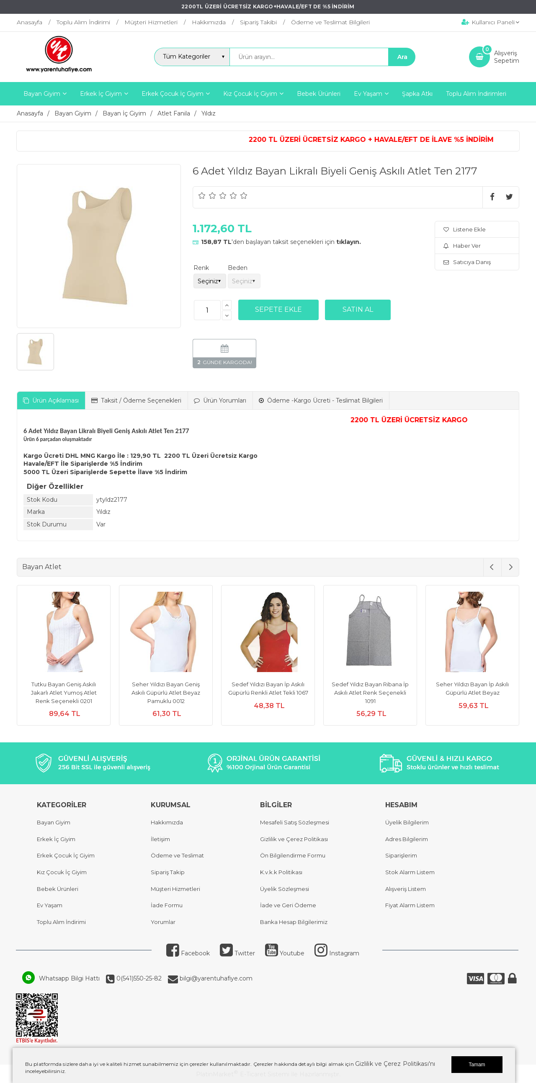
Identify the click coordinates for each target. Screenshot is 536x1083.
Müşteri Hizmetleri (175, 888)
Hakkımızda (167, 822)
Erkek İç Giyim (56, 839)
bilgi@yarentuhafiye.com (215, 978)
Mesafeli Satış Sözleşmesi (294, 822)
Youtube (284, 953)
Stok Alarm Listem (410, 872)
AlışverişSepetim (506, 56)
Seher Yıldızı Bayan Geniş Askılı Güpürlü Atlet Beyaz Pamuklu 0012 (165, 692)
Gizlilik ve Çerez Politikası (294, 839)
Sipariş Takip (168, 872)
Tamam (477, 1065)
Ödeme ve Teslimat (177, 855)
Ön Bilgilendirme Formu (292, 855)
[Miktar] (207, 310)
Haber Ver (462, 245)
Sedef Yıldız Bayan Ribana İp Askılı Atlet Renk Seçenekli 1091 (370, 692)
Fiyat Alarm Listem (410, 905)
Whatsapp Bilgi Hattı (69, 978)
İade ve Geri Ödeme (288, 905)
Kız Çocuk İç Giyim (62, 872)
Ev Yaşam (49, 905)
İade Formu (167, 905)
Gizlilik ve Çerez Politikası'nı (395, 1064)
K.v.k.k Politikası (281, 872)
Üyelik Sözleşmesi (284, 888)
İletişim (160, 839)
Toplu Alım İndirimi (61, 922)
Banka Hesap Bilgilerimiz (293, 922)
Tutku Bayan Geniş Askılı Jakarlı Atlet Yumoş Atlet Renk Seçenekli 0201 (64, 692)
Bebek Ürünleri (57, 888)
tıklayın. (348, 242)
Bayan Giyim (53, 822)
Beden (237, 268)
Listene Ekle (464, 229)
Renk (201, 268)
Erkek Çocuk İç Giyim (66, 855)
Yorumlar (163, 922)
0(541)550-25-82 (138, 978)
